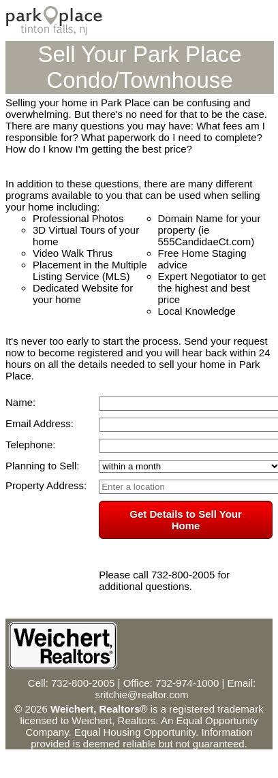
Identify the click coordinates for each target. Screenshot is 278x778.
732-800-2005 (82, 683)
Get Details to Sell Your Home (185, 519)
